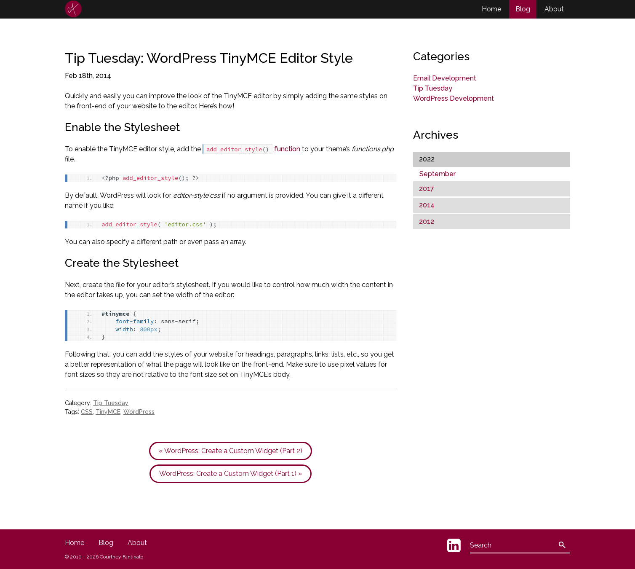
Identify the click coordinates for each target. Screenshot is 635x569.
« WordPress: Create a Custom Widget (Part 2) (230, 451)
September (437, 174)
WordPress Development (453, 98)
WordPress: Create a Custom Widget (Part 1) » (230, 474)
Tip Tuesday (110, 403)
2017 (426, 189)
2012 (426, 221)
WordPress (139, 411)
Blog (522, 9)
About (554, 9)
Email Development (444, 78)
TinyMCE (108, 411)
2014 (427, 205)
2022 (427, 159)
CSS (87, 411)
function (287, 149)
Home (491, 9)
